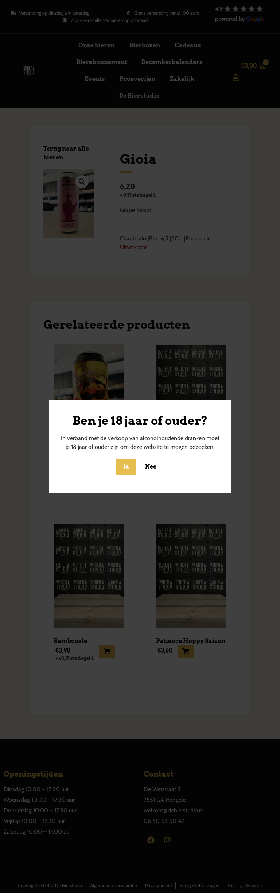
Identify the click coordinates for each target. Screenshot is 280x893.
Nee (150, 466)
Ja (126, 466)
